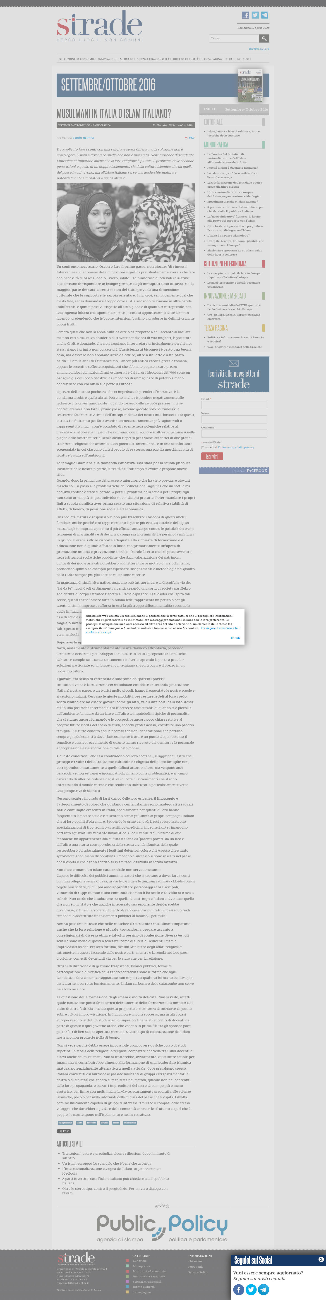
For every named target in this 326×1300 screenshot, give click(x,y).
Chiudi (235, 638)
